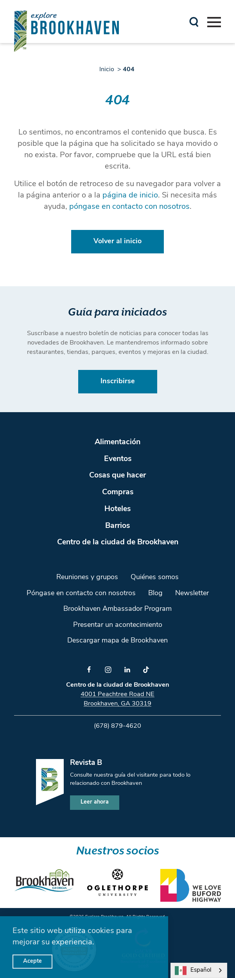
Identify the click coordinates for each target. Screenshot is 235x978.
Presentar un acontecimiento (117, 625)
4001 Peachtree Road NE (117, 694)
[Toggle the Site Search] (194, 21)
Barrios (117, 526)
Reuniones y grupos (87, 577)
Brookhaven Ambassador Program (117, 609)
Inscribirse (117, 381)
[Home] (66, 31)
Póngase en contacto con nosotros (81, 593)
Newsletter (192, 593)
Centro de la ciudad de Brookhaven (117, 542)
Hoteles (117, 509)
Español (193, 970)
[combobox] (198, 970)
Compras (117, 492)
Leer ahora (95, 802)
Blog (155, 593)
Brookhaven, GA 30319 (117, 704)
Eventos (117, 459)
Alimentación (117, 442)
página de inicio (130, 195)
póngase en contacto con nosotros (129, 207)
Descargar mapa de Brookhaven (117, 640)
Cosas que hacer (117, 475)
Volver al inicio (117, 241)
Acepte (32, 961)
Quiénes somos (155, 577)
